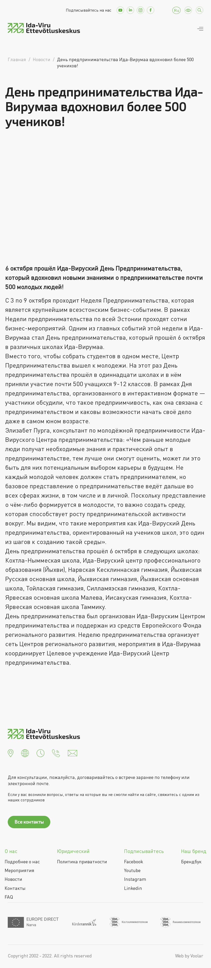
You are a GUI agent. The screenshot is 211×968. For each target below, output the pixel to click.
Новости (13, 879)
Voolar (196, 955)
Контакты (15, 888)
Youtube (132, 870)
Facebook (133, 861)
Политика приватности (82, 861)
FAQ (9, 897)
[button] (10, 752)
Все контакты (29, 822)
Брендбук (191, 861)
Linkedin (133, 888)
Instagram (135, 879)
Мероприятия (19, 870)
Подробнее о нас (22, 861)
